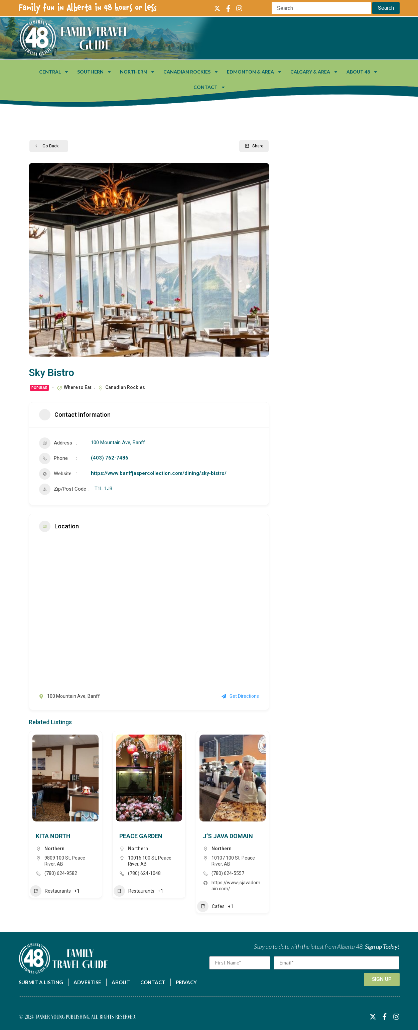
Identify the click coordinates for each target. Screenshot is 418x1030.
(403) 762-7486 (109, 458)
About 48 (362, 72)
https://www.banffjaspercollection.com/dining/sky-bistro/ (159, 473)
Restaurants (50, 891)
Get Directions (240, 696)
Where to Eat (78, 387)
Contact (209, 87)
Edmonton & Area (254, 72)
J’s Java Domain (228, 836)
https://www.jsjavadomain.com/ (236, 885)
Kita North (53, 836)
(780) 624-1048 (144, 873)
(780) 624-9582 (60, 873)
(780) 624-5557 (228, 873)
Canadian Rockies (191, 72)
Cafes (211, 906)
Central (54, 72)
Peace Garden (140, 836)
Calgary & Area (314, 72)
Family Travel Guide (94, 38)
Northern (137, 72)
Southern (94, 72)
